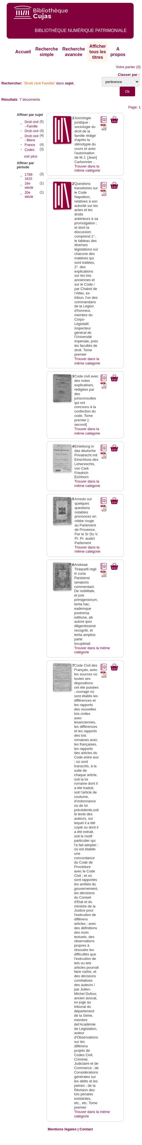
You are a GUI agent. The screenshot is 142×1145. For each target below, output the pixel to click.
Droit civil (31, 131)
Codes (29, 150)
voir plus (30, 156)
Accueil (23, 51)
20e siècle (29, 195)
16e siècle (29, 186)
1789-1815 (29, 177)
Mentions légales (62, 1129)
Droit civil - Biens (31, 138)
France (30, 145)
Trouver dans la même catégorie (87, 168)
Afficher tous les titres (97, 51)
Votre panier (125, 67)
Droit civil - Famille (31, 124)
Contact (86, 1129)
